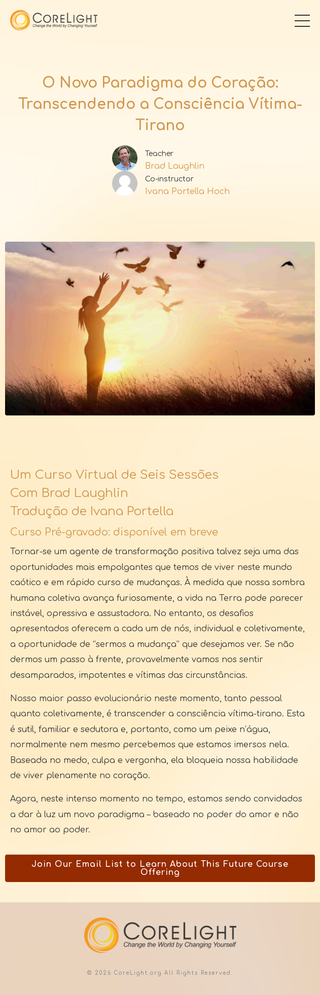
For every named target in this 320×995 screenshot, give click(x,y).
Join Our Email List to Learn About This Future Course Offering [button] (160, 868)
